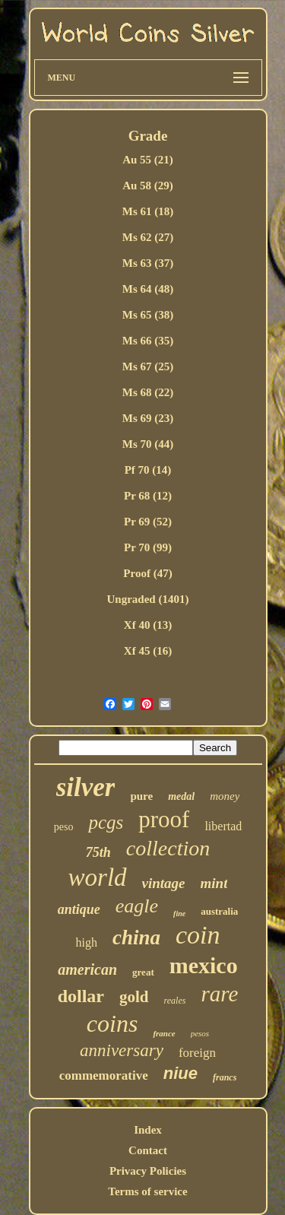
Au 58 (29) (147, 185)
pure (141, 796)
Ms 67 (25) (148, 366)
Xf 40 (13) (148, 625)
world (97, 877)
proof (163, 819)
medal (181, 796)
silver (86, 787)
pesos (200, 1033)
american (87, 969)
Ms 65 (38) (148, 315)
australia (219, 911)
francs (224, 1077)
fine (179, 913)
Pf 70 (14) (148, 470)
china (136, 937)
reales (175, 1000)
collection (168, 848)
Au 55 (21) (147, 160)
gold (134, 997)
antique (79, 909)
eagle (137, 906)
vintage (163, 883)
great (143, 972)
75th (98, 852)
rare (219, 994)
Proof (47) (147, 573)
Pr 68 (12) (148, 496)
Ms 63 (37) (148, 263)
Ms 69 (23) (148, 418)
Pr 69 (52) (148, 522)
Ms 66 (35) (148, 341)
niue (180, 1073)
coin (198, 935)
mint (214, 883)
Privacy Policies (147, 1171)
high (86, 942)
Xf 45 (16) (148, 651)
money (224, 796)
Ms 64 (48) (148, 289)
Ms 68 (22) (148, 392)
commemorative (103, 1075)
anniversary (121, 1050)
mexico (203, 965)
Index (148, 1130)
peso (64, 827)
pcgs (105, 822)
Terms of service (147, 1191)
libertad (223, 826)
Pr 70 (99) (148, 547)
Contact (147, 1150)
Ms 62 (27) (148, 237)
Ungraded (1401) (148, 599)
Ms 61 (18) (148, 211)
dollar (81, 996)
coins (112, 1023)
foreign (197, 1052)
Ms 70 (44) (148, 444)
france (164, 1033)
